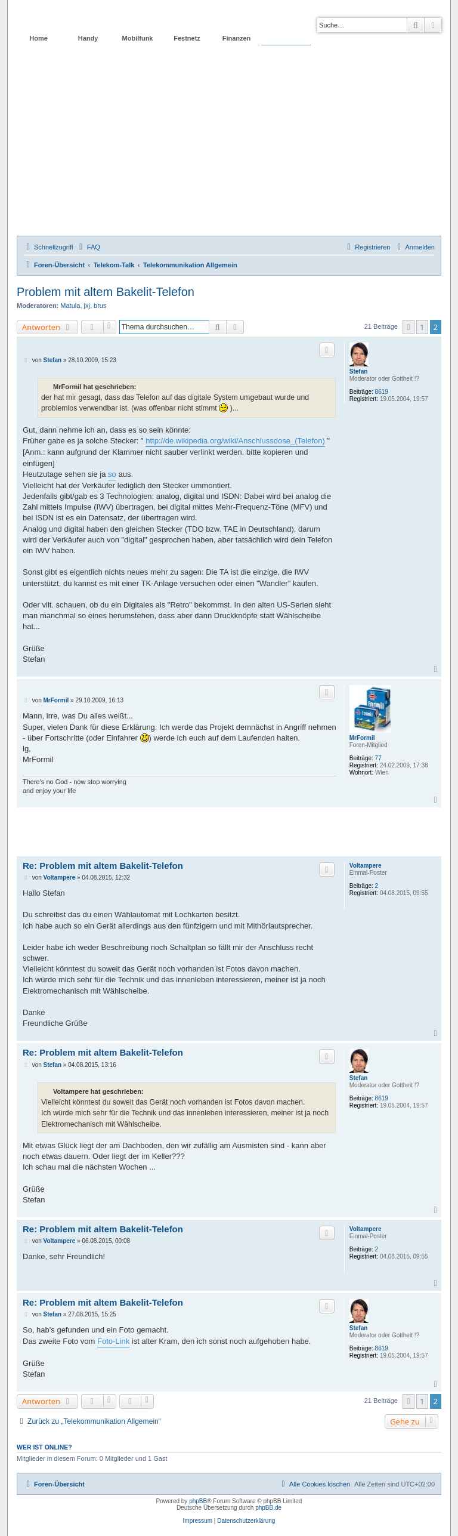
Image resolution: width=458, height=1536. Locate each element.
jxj (87, 305)
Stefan (358, 371)
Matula (70, 305)
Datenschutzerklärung (246, 1521)
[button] (408, 327)
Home (38, 38)
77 (378, 758)
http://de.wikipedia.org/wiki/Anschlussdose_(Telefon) (235, 440)
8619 (381, 391)
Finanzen (236, 38)
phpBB (198, 1501)
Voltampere (365, 865)
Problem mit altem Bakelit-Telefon (105, 291)
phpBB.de (268, 1507)
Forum (286, 38)
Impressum (197, 1521)
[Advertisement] (229, 146)
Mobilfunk (137, 38)
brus (100, 305)
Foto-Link (113, 1341)
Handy (88, 38)
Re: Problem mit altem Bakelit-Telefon (103, 865)
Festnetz (187, 38)
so (112, 474)
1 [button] (422, 327)
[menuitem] (88, 247)
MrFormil (362, 738)
